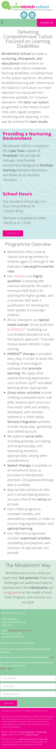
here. (52, 657)
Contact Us (46, 22)
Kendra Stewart (32, 734)
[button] (2, 22)
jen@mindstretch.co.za (19, 630)
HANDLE (18, 329)
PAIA (10, 668)
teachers (20, 276)
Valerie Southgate (27, 731)
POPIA (3, 668)
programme (12, 592)
